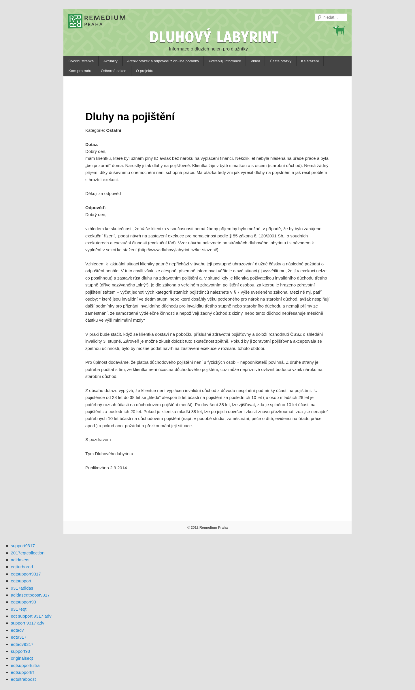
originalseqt (22, 658)
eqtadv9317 (22, 644)
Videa (255, 61)
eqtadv (17, 630)
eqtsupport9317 (26, 573)
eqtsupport (21, 580)
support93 (20, 651)
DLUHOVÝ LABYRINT (215, 36)
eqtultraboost (23, 679)
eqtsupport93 (23, 601)
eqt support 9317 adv (31, 616)
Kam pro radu (80, 71)
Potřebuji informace (225, 61)
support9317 (23, 545)
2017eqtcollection (28, 552)
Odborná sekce (113, 71)
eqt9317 (19, 637)
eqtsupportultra (25, 665)
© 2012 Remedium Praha (207, 528)
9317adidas (22, 588)
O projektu (144, 71)
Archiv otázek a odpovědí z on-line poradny (163, 61)
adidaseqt (20, 559)
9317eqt (19, 609)
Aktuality (110, 61)
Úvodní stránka (81, 61)
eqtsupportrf (22, 672)
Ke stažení (310, 61)
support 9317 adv (27, 622)
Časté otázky (280, 61)
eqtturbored (22, 566)
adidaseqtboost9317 (30, 594)
